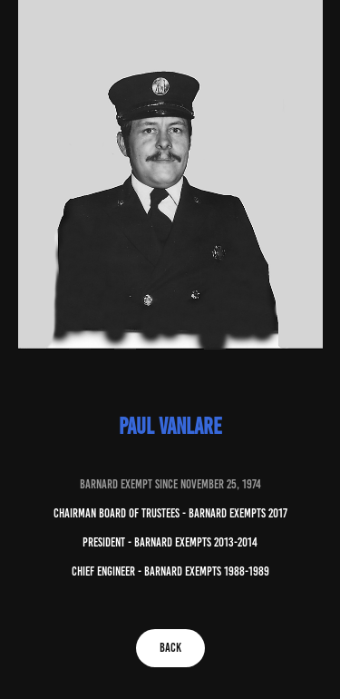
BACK (170, 648)
